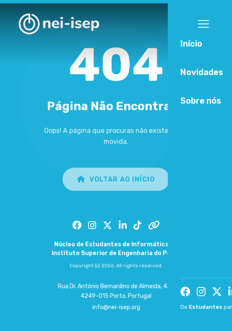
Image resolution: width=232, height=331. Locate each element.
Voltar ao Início (116, 182)
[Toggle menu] (203, 24)
